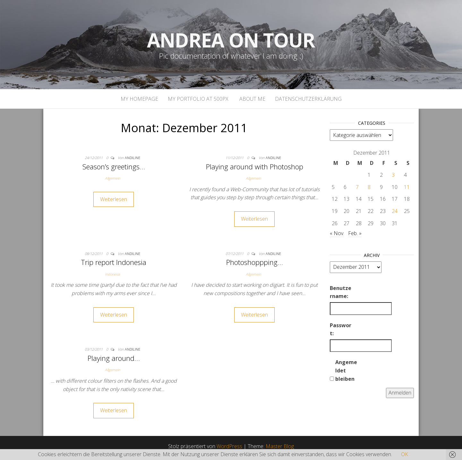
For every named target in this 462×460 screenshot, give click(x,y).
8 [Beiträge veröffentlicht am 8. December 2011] (369, 187)
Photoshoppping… (254, 262)
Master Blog (280, 446)
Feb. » (355, 233)
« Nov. (337, 233)
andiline (132, 157)
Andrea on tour (231, 40)
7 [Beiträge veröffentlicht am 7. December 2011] (357, 187)
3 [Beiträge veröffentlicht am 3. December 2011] (393, 174)
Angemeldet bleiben (346, 370)
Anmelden (400, 392)
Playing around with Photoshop (254, 166)
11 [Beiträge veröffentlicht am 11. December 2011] (407, 187)
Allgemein (112, 178)
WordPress (229, 446)
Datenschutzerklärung (308, 98)
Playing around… (114, 358)
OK (404, 454)
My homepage (139, 98)
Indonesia (112, 274)
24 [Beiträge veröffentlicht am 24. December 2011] (395, 211)
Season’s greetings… (113, 166)
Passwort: (340, 329)
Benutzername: (340, 292)
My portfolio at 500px (198, 98)
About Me (251, 98)
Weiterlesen (113, 199)
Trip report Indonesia (113, 262)
